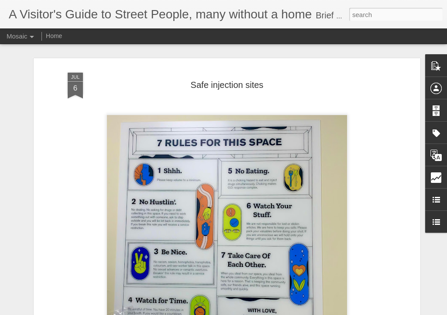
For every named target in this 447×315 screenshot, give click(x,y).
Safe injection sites (227, 79)
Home (54, 35)
